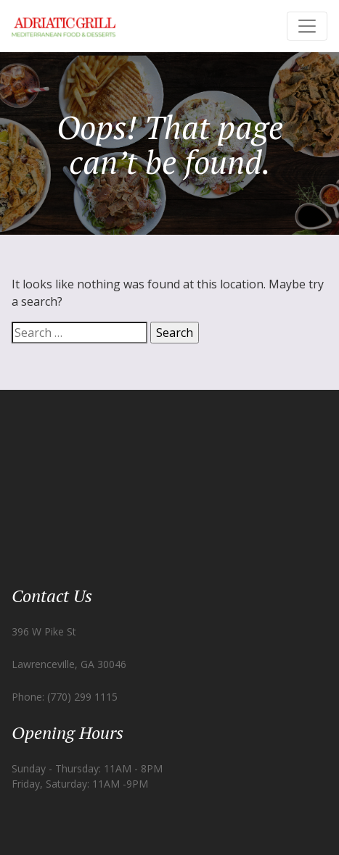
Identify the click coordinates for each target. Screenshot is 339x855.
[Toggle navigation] (307, 26)
